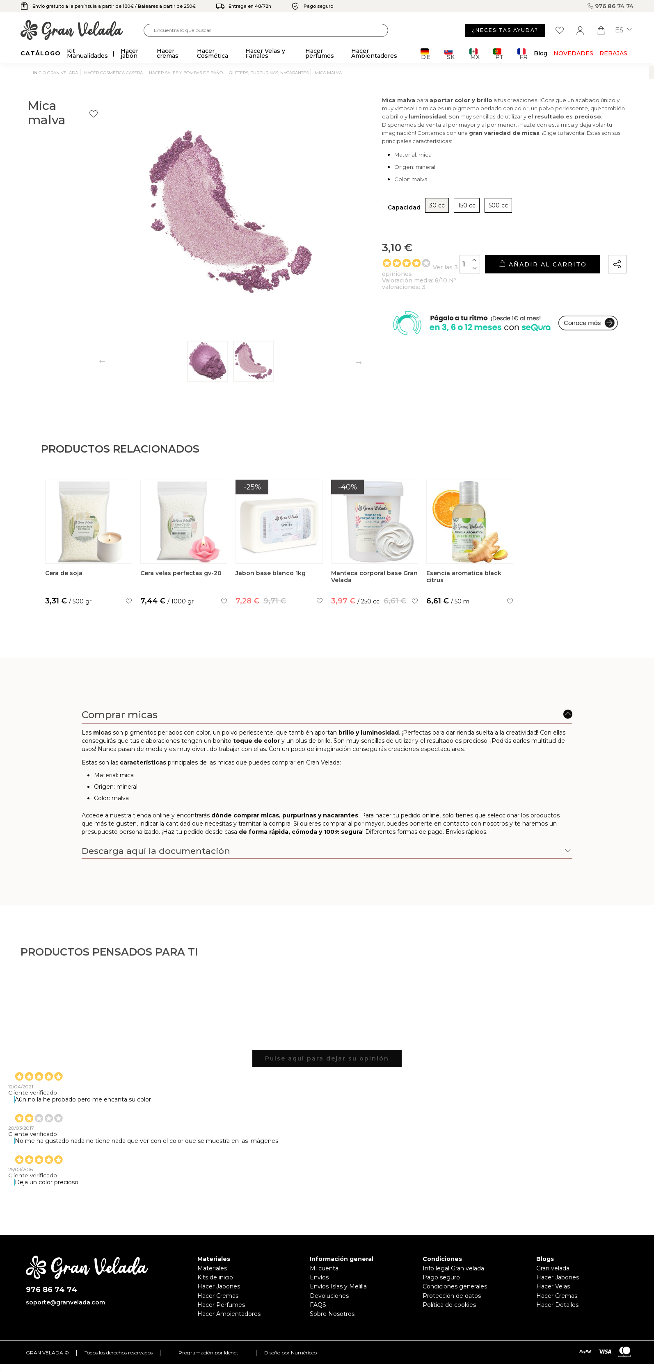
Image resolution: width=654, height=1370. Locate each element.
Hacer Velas (553, 1286)
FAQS (318, 1305)
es (623, 30)
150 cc (432, 228)
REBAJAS (613, 53)
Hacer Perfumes (221, 1305)
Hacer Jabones (218, 1286)
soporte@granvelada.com (65, 1302)
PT (498, 53)
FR (522, 53)
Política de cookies (449, 1305)
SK (449, 53)
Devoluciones (329, 1295)
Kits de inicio (215, 1277)
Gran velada (552, 1268)
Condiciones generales (455, 1286)
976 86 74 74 (610, 6)
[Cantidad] (447, 286)
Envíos (319, 1277)
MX (474, 53)
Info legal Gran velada (453, 1268)
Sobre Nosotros (332, 1314)
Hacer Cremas (217, 1295)
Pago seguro (441, 1277)
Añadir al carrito (531, 287)
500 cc (463, 228)
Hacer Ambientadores (229, 1314)
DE (426, 53)
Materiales (212, 1268)
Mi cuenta (324, 1268)
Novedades (573, 53)
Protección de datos (452, 1295)
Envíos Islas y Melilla (338, 1286)
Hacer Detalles (557, 1305)
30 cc (402, 228)
